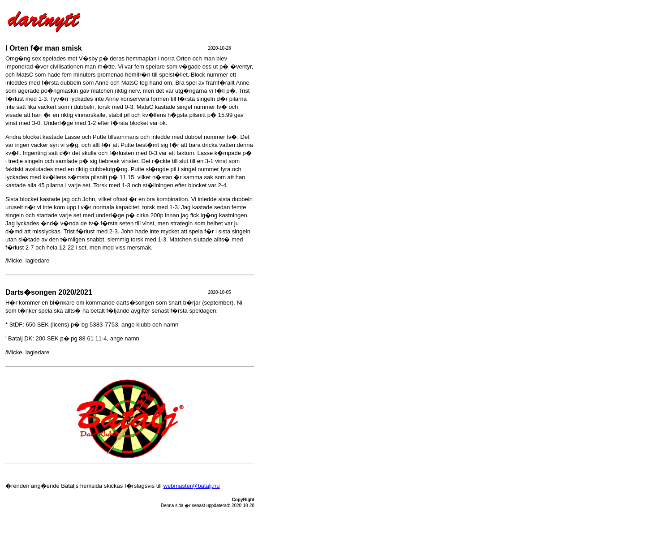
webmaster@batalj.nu (191, 485)
